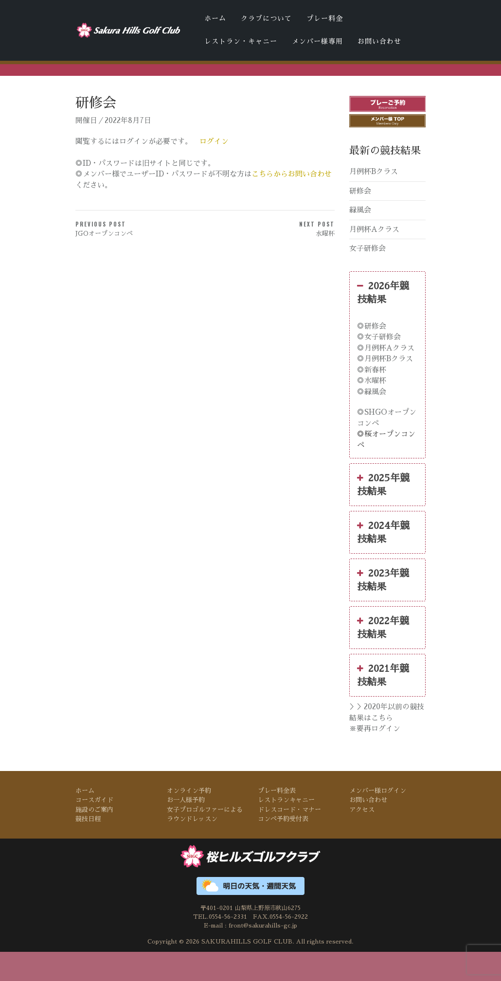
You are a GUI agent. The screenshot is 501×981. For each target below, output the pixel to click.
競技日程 (88, 848)
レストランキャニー (286, 829)
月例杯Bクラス (373, 200)
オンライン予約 (189, 819)
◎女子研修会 (379, 365)
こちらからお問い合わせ (291, 203)
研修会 (360, 219)
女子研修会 (367, 277)
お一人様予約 (186, 829)
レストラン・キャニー (240, 41)
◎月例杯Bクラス (385, 387)
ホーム (215, 18)
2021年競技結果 (383, 703)
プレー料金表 (277, 819)
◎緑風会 (371, 420)
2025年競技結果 (383, 513)
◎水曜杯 (371, 409)
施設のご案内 (94, 838)
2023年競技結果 (383, 608)
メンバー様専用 (317, 41)
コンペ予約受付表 (240, 86)
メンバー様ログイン (377, 819)
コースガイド (94, 829)
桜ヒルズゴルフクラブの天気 (313, 86)
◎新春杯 (371, 398)
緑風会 (360, 239)
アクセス (362, 838)
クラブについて (266, 18)
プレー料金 (324, 18)
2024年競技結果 (383, 560)
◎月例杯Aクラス (385, 376)
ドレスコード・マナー (177, 86)
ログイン (214, 170)
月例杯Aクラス (374, 258)
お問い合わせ (379, 41)
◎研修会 (371, 354)
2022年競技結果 (383, 655)
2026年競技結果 (383, 320)
